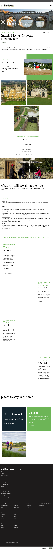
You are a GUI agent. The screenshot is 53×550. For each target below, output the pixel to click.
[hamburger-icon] (51, 5)
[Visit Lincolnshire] (7, 5)
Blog (38, 1)
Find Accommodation (5, 480)
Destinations (3, 500)
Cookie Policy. (3, 547)
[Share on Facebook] (4, 28)
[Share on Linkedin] (6, 28)
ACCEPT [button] (50, 548)
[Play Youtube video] (38, 67)
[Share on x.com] (8, 28)
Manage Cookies (41, 500)
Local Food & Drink (4, 484)
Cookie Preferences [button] (45, 548)
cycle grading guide (29, 154)
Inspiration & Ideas (4, 482)
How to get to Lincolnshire (6, 493)
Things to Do (3, 471)
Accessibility (42, 1)
